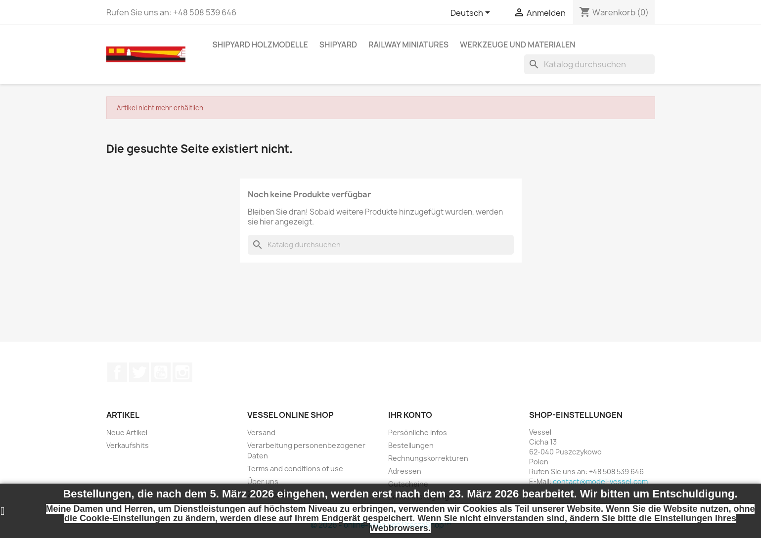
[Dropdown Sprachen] (471, 13)
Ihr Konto (410, 414)
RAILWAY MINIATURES (408, 44)
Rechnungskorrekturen (428, 458)
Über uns (262, 481)
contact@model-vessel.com (600, 481)
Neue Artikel (126, 432)
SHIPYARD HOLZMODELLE (260, 44)
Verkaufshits (127, 445)
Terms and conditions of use (295, 468)
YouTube (161, 372)
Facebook (117, 372)
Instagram (182, 372)
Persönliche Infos (417, 432)
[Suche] (589, 64)
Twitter (139, 372)
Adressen (404, 471)
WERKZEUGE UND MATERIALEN (518, 44)
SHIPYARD (338, 44)
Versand (261, 432)
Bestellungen (411, 445)
